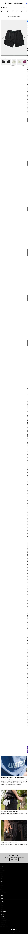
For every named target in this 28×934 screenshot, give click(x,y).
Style (1, 874)
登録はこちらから (14, 859)
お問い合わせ (3, 924)
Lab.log (2, 872)
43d (1, 884)
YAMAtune (2, 895)
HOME (8, 16)
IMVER (2, 885)
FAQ (1, 878)
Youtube (2, 908)
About (2, 876)
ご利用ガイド (3, 918)
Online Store (3, 870)
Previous (3, 38)
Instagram (2, 901)
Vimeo (2, 906)
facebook (2, 903)
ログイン (2, 914)
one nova (2, 893)
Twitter (2, 905)
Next (24, 38)
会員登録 (2, 916)
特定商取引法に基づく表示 (5, 920)
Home (2, 868)
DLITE (2, 889)
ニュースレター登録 (4, 925)
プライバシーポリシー (4, 922)
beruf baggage (3, 891)
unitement (11, 16)
